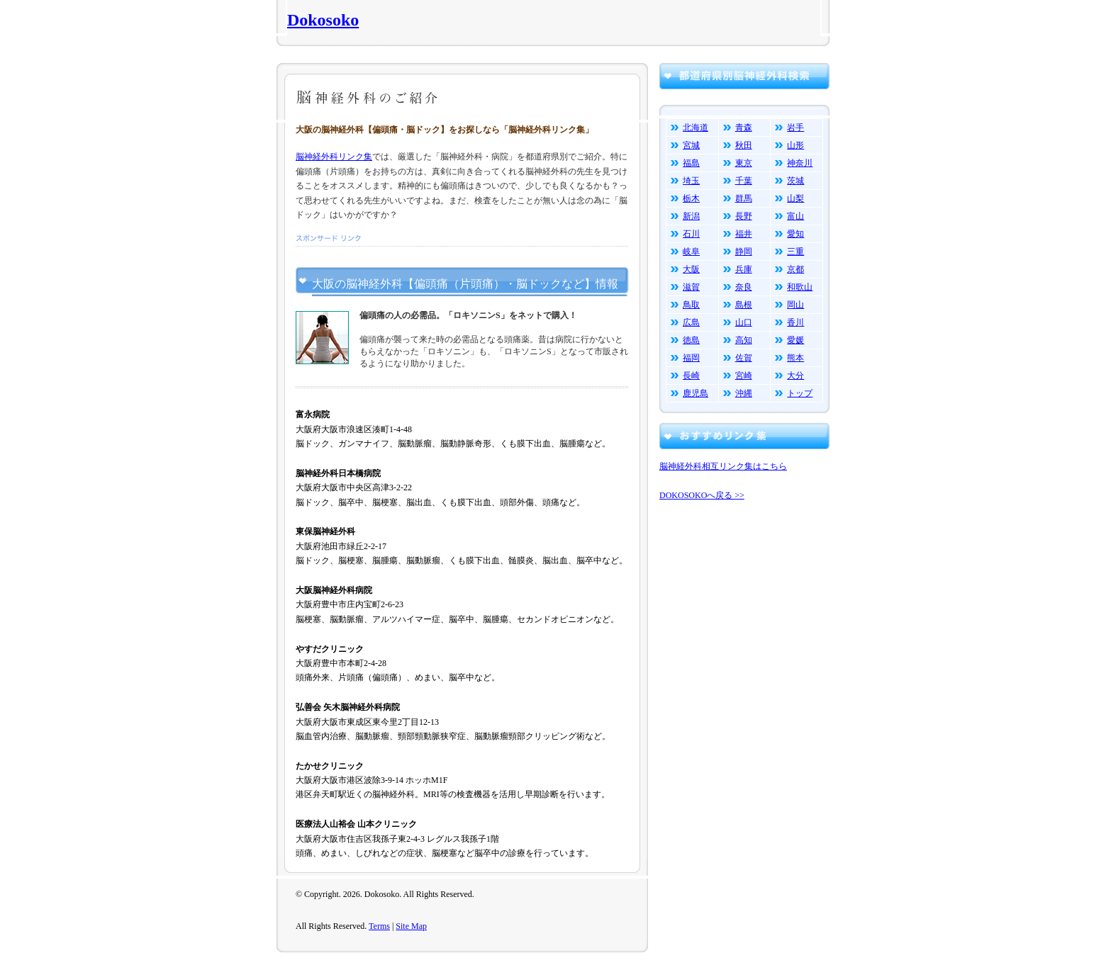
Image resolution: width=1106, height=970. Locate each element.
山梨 (795, 198)
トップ (799, 393)
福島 (691, 163)
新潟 (691, 216)
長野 (743, 216)
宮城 (691, 145)
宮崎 (743, 375)
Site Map (411, 926)
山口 (743, 322)
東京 (743, 163)
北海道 (695, 127)
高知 (743, 340)
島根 (743, 305)
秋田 (743, 145)
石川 (691, 234)
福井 (743, 234)
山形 (795, 145)
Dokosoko (323, 20)
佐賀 (743, 358)
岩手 (795, 127)
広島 (691, 322)
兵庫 (743, 269)
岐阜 (691, 251)
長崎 (691, 375)
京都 (795, 269)
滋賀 (691, 287)
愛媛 (795, 340)
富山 (795, 216)
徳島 (691, 340)
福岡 (691, 358)
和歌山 (799, 287)
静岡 (743, 251)
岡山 (795, 305)
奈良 (743, 287)
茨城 (795, 181)
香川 (795, 322)
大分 (795, 375)
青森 (743, 127)
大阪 (691, 269)
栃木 (691, 198)
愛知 (795, 234)
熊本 (795, 358)
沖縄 (743, 393)
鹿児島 (695, 393)
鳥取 (691, 305)
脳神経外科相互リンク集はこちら (723, 466)
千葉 (743, 181)
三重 (795, 251)
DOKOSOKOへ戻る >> (701, 495)
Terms (379, 926)
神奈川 (799, 163)
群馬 (743, 198)
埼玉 (691, 181)
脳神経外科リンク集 (334, 157)
